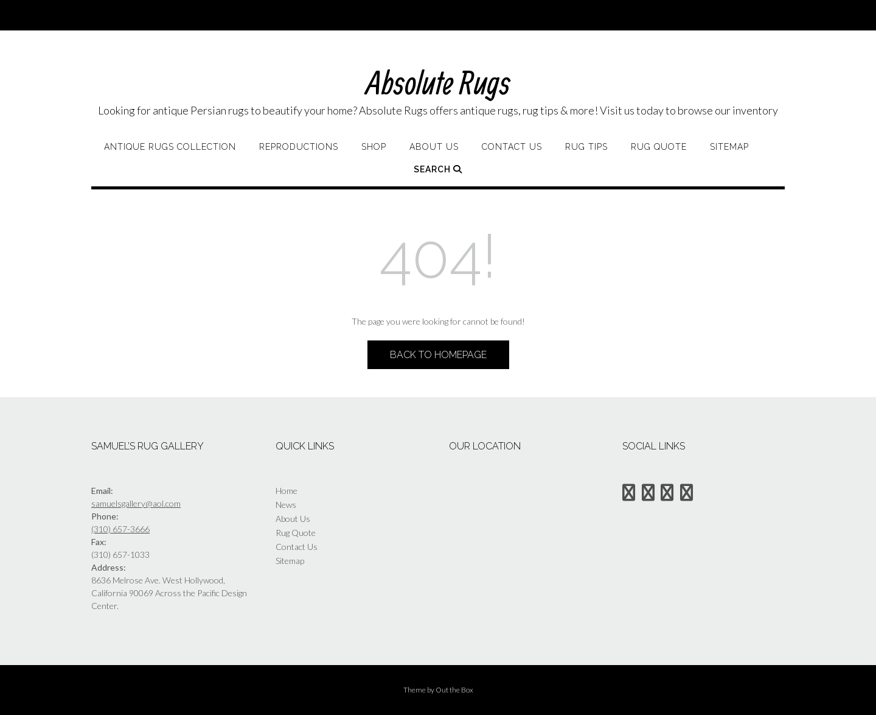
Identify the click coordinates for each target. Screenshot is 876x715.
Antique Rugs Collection (170, 147)
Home (286, 490)
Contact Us (512, 147)
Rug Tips (586, 147)
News (286, 504)
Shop (373, 147)
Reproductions (298, 147)
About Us (434, 147)
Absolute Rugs (438, 82)
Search (438, 169)
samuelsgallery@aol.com (136, 503)
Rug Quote (659, 147)
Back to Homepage (438, 355)
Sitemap (729, 147)
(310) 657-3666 (120, 529)
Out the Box (454, 689)
